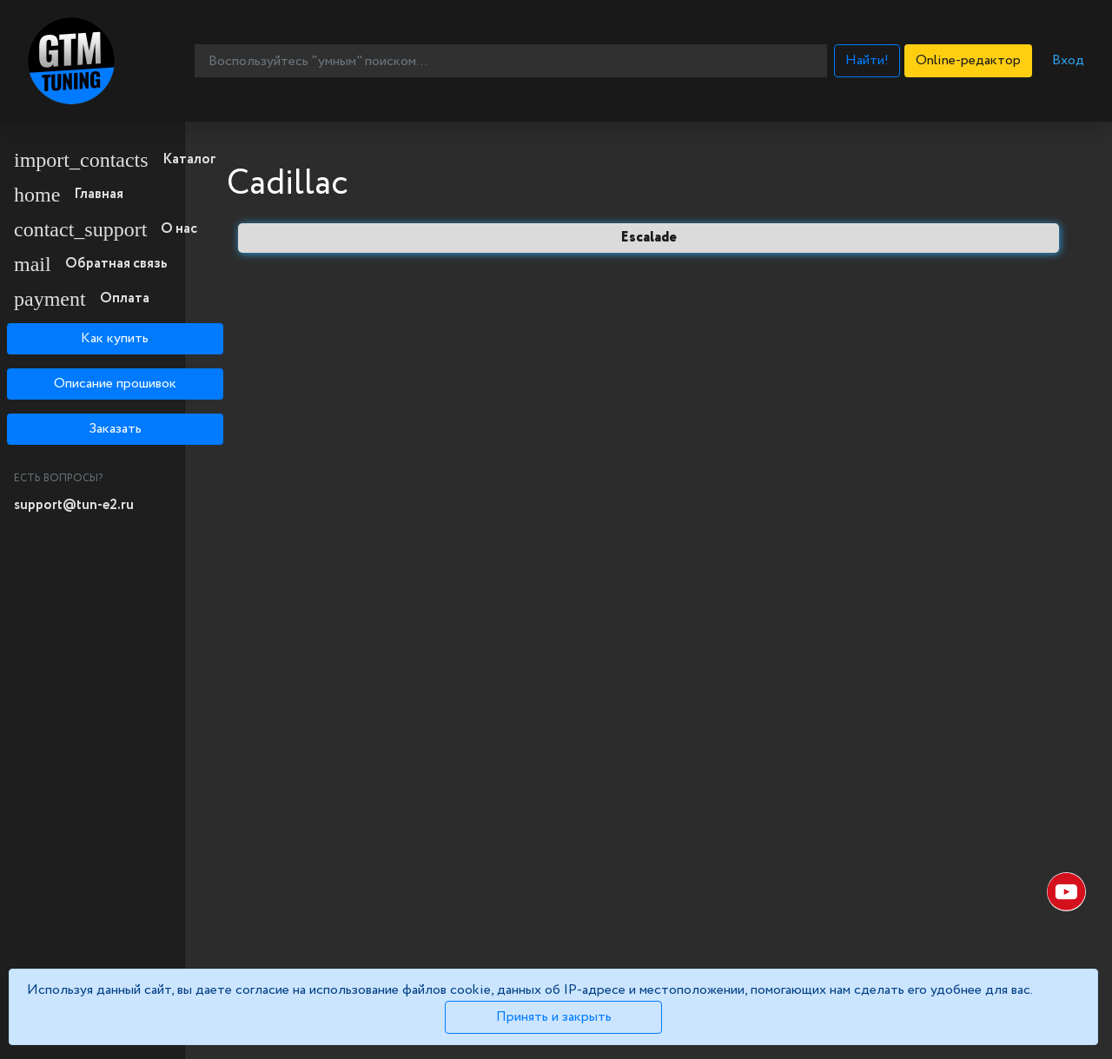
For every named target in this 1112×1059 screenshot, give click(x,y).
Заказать (115, 429)
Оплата (81, 299)
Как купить (115, 338)
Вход (1068, 60)
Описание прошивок (115, 384)
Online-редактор (968, 60)
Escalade (649, 238)
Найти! (867, 60)
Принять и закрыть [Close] (554, 1017)
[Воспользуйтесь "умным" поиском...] (511, 60)
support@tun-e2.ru (74, 505)
